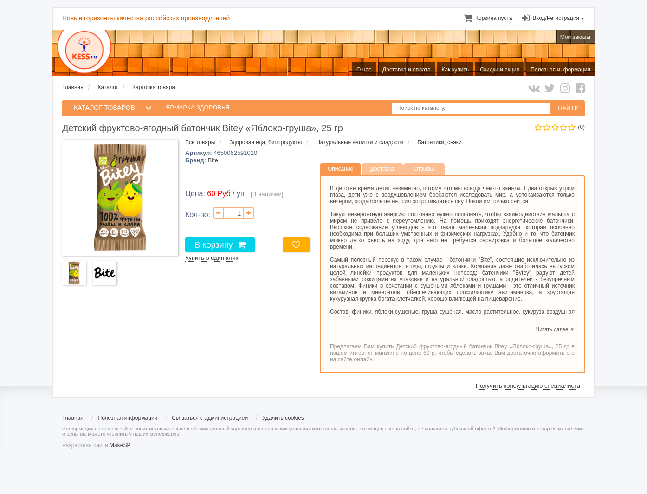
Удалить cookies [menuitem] (283, 418)
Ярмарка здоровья (197, 107)
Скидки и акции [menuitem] (499, 69)
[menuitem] (493, 18)
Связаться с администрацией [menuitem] (210, 418)
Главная (73, 87)
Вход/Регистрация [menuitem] (555, 18)
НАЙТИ (568, 107)
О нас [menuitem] (363, 69)
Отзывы (424, 169)
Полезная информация (128, 418)
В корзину (213, 245)
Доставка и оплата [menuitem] (406, 69)
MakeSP (120, 445)
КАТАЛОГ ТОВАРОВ (104, 107)
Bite (213, 160)
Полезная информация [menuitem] (560, 69)
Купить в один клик (211, 257)
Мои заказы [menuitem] (575, 37)
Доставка (382, 169)
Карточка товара (153, 87)
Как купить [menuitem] (455, 69)
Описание (340, 169)
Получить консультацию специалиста (528, 385)
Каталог (108, 87)
